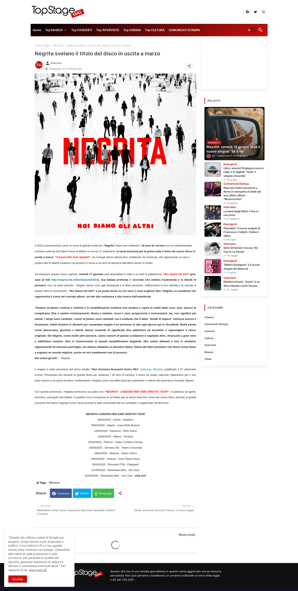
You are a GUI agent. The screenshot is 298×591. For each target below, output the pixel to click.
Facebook (63, 493)
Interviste (210, 345)
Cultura (208, 338)
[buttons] (247, 12)
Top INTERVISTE (107, 30)
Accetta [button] (17, 579)
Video (207, 358)
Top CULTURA (155, 30)
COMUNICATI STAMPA (184, 30)
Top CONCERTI (81, 30)
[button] (251, 30)
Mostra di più (187, 534)
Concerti (209, 331)
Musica (57, 45)
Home (37, 30)
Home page (42, 45)
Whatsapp (105, 493)
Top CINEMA (132, 30)
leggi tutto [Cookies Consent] (36, 570)
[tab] (37, 31)
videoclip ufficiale (151, 369)
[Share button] (120, 493)
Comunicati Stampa (216, 324)
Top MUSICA (54, 30)
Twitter (84, 493)
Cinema (209, 317)
